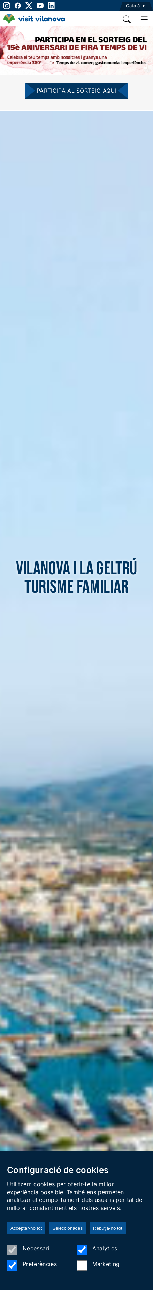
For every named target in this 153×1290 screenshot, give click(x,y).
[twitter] (29, 5)
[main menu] (144, 19)
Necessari (28, 1250)
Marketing (98, 1265)
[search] (127, 19)
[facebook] (17, 5)
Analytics (97, 1250)
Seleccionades (67, 1228)
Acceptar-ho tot (26, 1228)
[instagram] (6, 5)
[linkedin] (51, 5)
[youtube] (40, 5)
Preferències (32, 1265)
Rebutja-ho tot (107, 1228)
